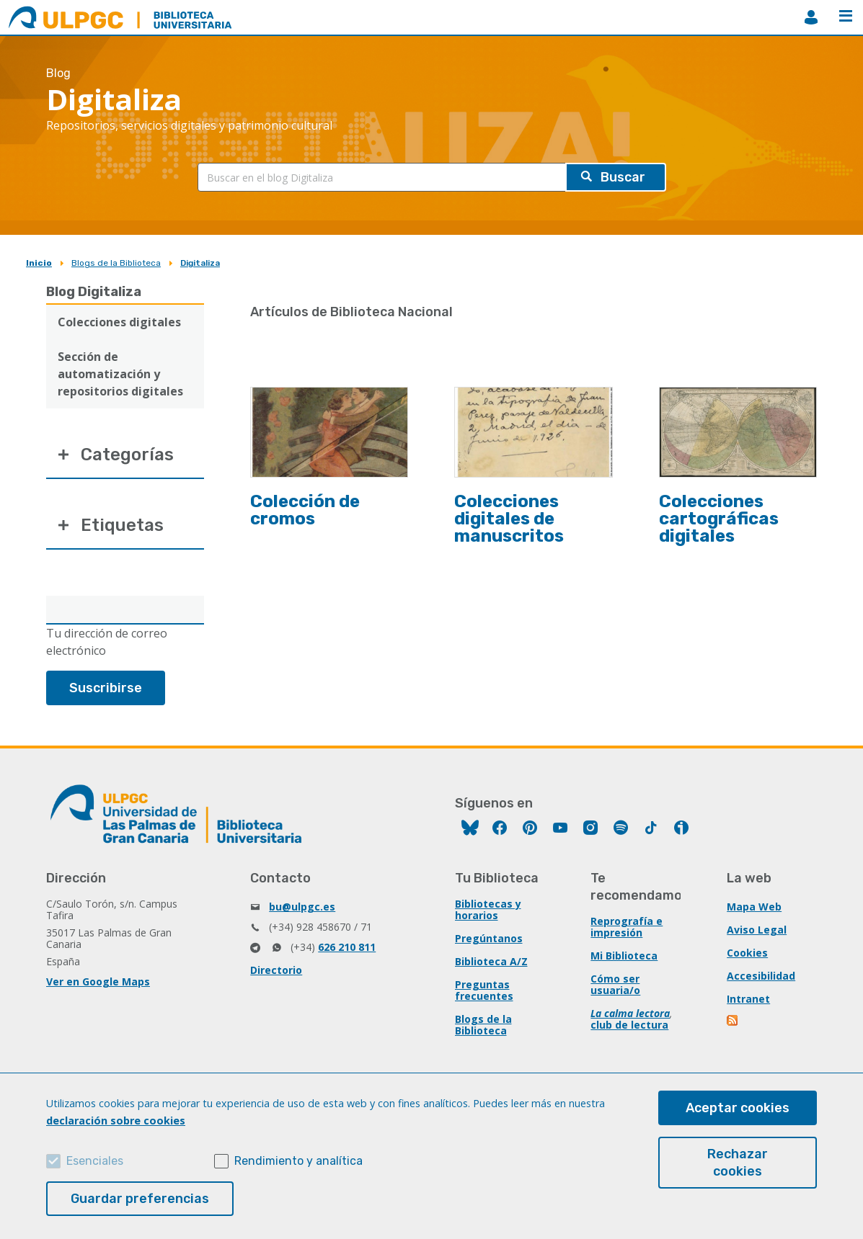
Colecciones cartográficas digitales (719, 519)
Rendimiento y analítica (298, 1161)
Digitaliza (200, 263)
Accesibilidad (761, 976)
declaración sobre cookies (115, 1120)
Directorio (276, 970)
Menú (845, 15)
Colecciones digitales (119, 322)
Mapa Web (754, 906)
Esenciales (94, 1161)
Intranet (748, 999)
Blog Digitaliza (93, 292)
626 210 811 (347, 947)
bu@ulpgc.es (302, 906)
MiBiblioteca (811, 17)
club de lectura (629, 1025)
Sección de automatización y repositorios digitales (120, 374)
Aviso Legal (757, 929)
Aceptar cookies (737, 1108)
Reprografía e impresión (626, 926)
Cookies (747, 953)
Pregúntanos (489, 938)
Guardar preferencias (140, 1199)
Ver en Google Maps (98, 981)
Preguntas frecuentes (484, 990)
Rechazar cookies (737, 1162)
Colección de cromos (305, 510)
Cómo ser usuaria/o (615, 984)
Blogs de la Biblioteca (116, 263)
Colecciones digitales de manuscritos (509, 519)
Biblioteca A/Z (491, 961)
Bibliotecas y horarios (488, 909)
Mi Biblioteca (624, 955)
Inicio (39, 263)
